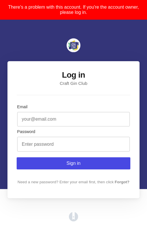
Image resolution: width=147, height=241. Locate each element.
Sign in (74, 163)
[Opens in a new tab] (73, 219)
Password (26, 131)
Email (22, 106)
